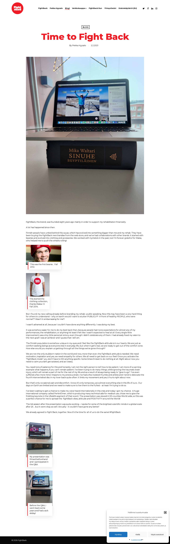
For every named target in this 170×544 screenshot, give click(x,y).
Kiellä (138, 534)
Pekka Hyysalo (79, 45)
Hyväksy (118, 534)
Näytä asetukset (157, 534)
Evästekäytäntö (136, 540)
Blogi (85, 27)
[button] (165, 512)
